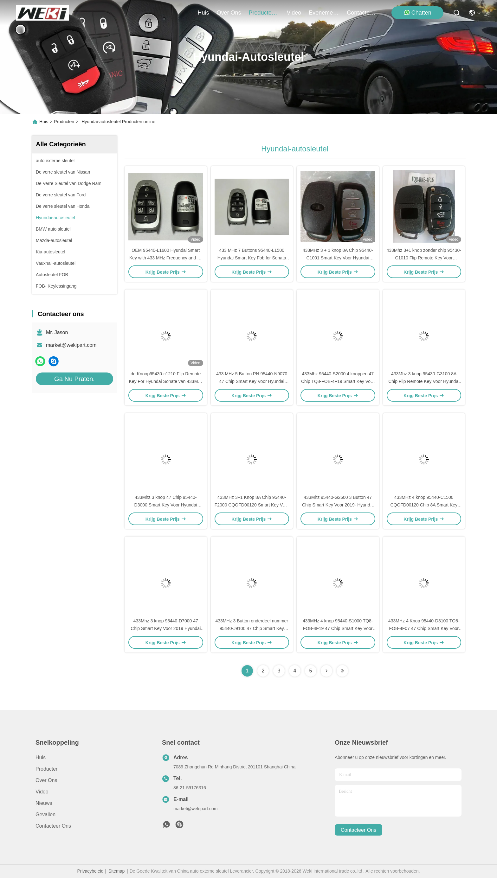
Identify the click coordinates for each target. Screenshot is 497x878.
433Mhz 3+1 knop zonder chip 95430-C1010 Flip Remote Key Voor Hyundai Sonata (424, 258)
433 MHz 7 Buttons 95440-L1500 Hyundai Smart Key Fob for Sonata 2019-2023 (251, 258)
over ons (229, 13)
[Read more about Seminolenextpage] (326, 671)
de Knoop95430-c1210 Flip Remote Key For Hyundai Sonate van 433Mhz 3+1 (166, 381)
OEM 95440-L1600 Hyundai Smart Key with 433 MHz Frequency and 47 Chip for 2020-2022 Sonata (165, 258)
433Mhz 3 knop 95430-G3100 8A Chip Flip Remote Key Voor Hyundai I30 (423, 381)
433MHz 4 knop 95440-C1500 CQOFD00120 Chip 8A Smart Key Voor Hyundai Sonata (423, 505)
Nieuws (44, 803)
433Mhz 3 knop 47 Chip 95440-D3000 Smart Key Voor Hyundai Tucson (165, 505)
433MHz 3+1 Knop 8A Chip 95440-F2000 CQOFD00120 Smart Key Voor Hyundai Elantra (252, 505)
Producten (64, 121)
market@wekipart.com (71, 345)
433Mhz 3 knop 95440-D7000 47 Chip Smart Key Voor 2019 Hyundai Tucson (166, 628)
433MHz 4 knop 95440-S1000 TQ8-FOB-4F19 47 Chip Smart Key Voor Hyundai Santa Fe (338, 628)
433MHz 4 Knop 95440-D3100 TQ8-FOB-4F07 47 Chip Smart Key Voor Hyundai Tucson (424, 628)
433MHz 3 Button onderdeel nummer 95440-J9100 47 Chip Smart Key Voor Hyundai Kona (251, 628)
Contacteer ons (53, 826)
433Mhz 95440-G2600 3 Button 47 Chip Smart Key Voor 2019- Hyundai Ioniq (338, 505)
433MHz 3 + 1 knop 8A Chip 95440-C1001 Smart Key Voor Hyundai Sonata (338, 258)
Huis (203, 13)
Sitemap (116, 871)
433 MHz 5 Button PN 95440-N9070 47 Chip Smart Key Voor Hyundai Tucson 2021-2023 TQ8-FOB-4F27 (251, 381)
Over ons (46, 780)
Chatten (417, 12)
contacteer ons (362, 13)
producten (264, 13)
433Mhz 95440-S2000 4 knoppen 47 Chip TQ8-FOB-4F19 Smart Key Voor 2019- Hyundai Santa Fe (338, 381)
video (294, 13)
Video (42, 791)
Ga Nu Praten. (74, 378)
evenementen (324, 13)
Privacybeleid (90, 871)
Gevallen (45, 814)
